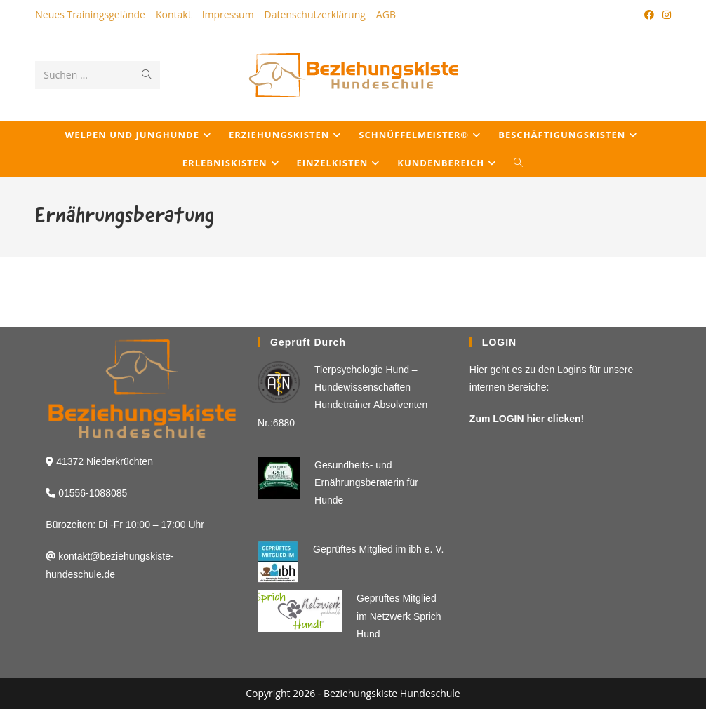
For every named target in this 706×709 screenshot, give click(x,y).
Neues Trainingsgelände (90, 14)
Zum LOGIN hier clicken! (526, 418)
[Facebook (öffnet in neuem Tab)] (649, 15)
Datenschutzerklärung (315, 14)
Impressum (228, 14)
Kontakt (174, 14)
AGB (386, 14)
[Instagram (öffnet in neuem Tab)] (664, 15)
